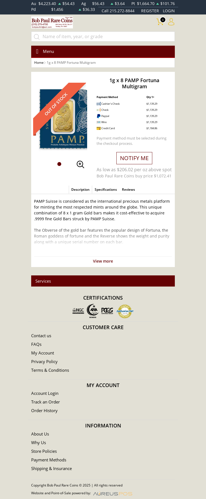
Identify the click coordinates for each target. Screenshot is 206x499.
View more (103, 261)
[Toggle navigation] (43, 51)
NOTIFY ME (134, 158)
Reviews (128, 189)
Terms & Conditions (50, 370)
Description (80, 189)
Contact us (41, 335)
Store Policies (44, 451)
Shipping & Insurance (51, 468)
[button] (59, 164)
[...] (103, 36)
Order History (44, 410)
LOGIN (169, 10)
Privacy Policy (44, 361)
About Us (40, 434)
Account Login (44, 393)
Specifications (106, 189)
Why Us (38, 442)
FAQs (36, 344)
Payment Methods (48, 460)
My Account (42, 353)
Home (39, 62)
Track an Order (45, 402)
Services (43, 281)
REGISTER (150, 10)
